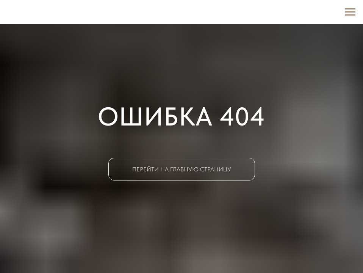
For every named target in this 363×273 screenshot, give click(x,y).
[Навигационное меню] (350, 12)
